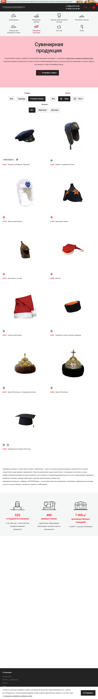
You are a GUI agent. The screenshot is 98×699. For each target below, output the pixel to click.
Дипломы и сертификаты (10, 680)
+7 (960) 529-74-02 (73, 6)
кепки (25, 469)
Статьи (4, 686)
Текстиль (59, 30)
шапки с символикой (36, 469)
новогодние (70, 58)
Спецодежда (13, 20)
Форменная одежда (36, 21)
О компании (7, 672)
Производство (7, 676)
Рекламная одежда (82, 20)
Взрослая (42, 110)
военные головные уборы (84, 58)
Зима (64, 99)
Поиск (82, 30)
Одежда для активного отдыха (13, 31)
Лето (78, 98)
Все (11, 99)
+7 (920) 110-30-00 (73, 9)
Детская (54, 110)
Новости (5, 683)
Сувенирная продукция (36, 31)
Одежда (21, 99)
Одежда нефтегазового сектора (59, 21)
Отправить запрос (47, 73)
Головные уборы (37, 99)
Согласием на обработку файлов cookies (18, 696)
